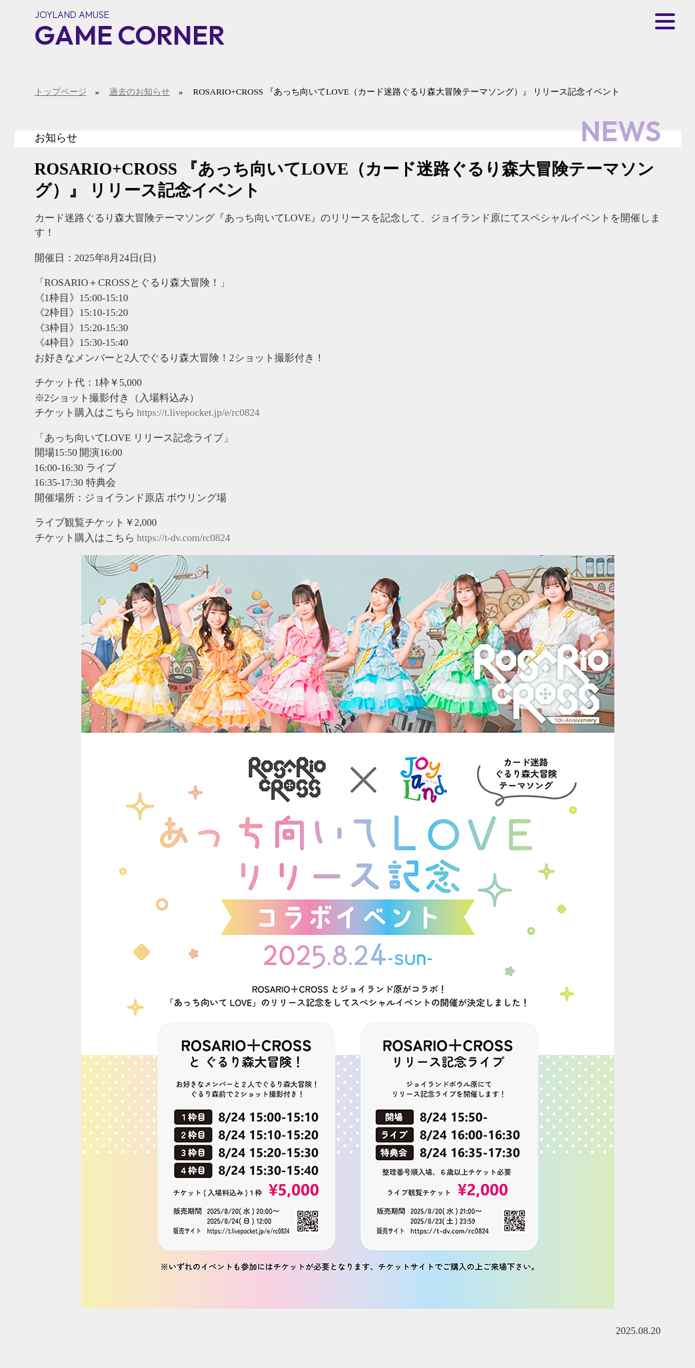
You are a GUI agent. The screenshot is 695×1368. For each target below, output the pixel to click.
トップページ (61, 92)
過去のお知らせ (139, 92)
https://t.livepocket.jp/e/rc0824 (198, 412)
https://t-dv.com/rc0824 (183, 537)
